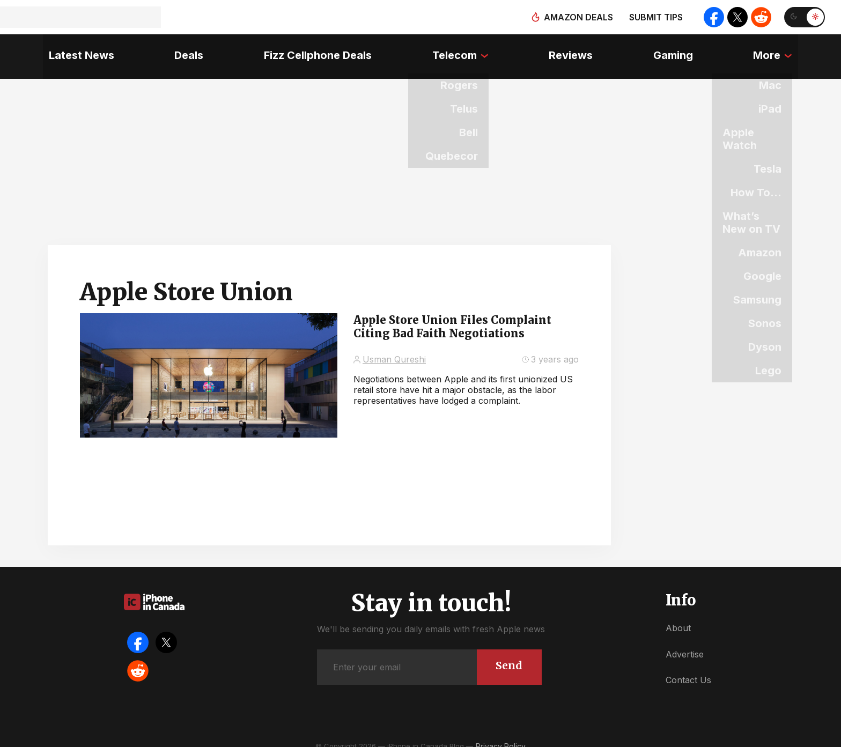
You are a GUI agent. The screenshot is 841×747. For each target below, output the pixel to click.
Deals (185, 51)
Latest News (75, 51)
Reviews (573, 51)
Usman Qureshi (394, 349)
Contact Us (688, 669)
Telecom (454, 51)
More (772, 51)
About (678, 617)
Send (508, 654)
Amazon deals (574, 17)
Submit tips (652, 17)
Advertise (685, 643)
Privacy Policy (501, 736)
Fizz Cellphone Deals (316, 51)
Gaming (677, 51)
